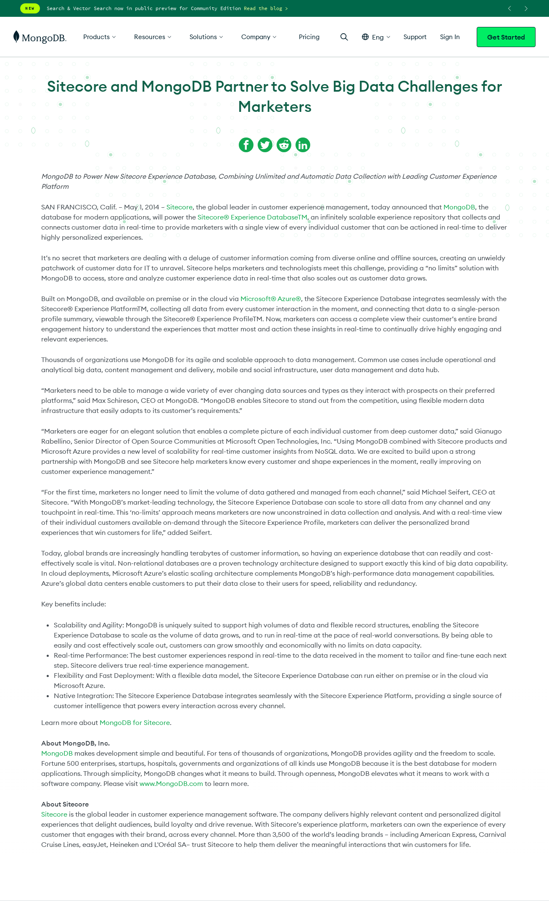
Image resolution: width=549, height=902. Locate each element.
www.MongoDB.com (171, 783)
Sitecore (179, 207)
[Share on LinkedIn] (303, 145)
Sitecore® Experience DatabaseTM (252, 217)
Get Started (506, 37)
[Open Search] (344, 37)
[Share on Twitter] (265, 145)
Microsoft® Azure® (270, 298)
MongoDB (459, 207)
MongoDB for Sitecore (135, 722)
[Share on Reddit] (284, 145)
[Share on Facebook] (246, 145)
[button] (376, 36)
